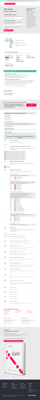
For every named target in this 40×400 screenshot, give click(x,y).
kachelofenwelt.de (29, 311)
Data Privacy (31, 389)
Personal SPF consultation (10, 3)
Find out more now (31, 105)
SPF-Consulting (15, 384)
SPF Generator (23, 384)
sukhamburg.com (18, 310)
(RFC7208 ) (12, 284)
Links (30, 387)
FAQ (30, 388)
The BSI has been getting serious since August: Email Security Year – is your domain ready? (20, 0)
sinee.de (16, 312)
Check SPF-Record (9, 30)
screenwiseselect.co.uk (8, 310)
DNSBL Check (23, 388)
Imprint (30, 391)
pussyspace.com (29, 310)
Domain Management (14, 387)
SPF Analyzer (22, 387)
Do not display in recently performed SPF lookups (12, 28)
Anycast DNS (14, 388)
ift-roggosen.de (18, 311)
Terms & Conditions (32, 390)
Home (30, 384)
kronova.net (6, 312)
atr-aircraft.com (29, 312)
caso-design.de (6, 311)
